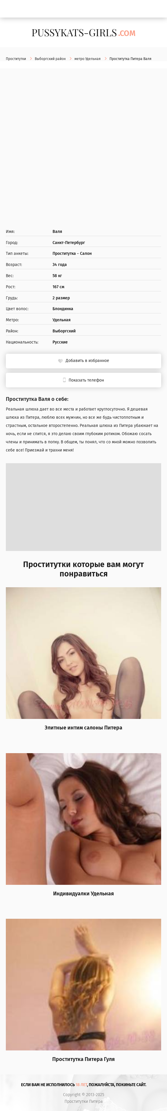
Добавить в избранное (87, 360)
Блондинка (63, 309)
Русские (60, 342)
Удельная (62, 320)
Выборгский (64, 331)
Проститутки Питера (84, 1101)
